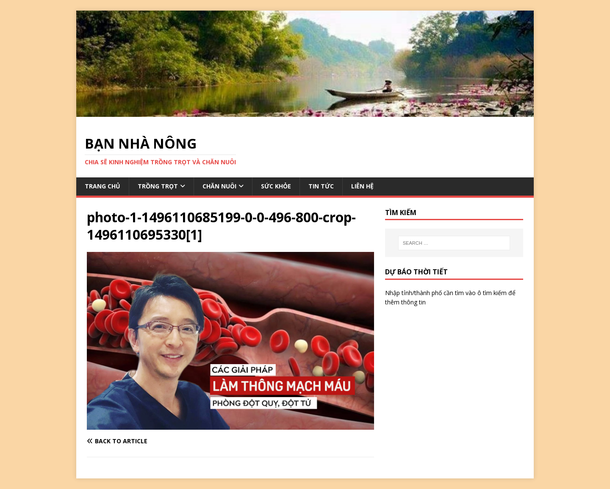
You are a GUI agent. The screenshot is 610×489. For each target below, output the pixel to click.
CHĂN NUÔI (219, 186)
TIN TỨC (321, 186)
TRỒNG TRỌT (158, 186)
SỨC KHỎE (276, 186)
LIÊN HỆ (362, 186)
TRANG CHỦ (102, 186)
